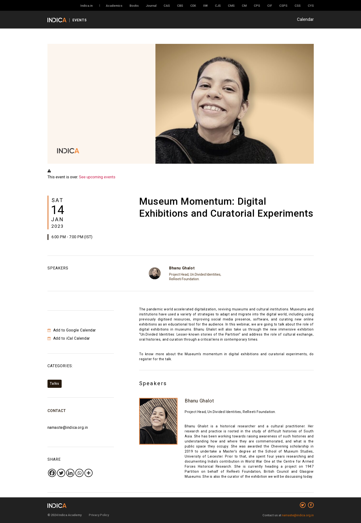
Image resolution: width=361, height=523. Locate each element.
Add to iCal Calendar (68, 338)
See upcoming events (97, 177)
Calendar (305, 19)
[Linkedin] (70, 473)
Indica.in (86, 5)
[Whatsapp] (79, 473)
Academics (114, 5)
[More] (88, 473)
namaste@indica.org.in (67, 427)
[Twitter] (61, 473)
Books (134, 5)
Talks (54, 383)
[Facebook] (52, 473)
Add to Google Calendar (71, 330)
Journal (151, 5)
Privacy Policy (99, 515)
